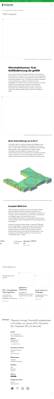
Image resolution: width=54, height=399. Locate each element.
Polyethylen (19, 326)
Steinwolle (36, 326)
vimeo (11, 376)
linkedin (12, 376)
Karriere (12, 351)
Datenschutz (13, 368)
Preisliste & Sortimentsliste (16, 361)
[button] (51, 4)
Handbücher (13, 359)
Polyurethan (43, 323)
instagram (14, 376)
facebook (15, 376)
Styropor (29, 323)
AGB (12, 367)
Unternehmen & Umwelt (16, 350)
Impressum (13, 370)
